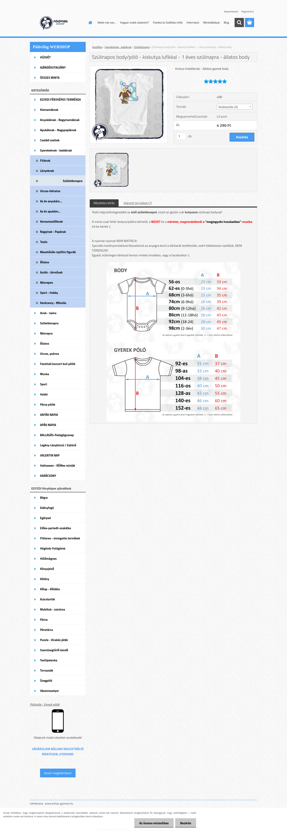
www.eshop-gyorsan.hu (59, 803)
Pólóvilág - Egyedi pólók (45, 704)
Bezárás (185, 823)
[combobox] (234, 106)
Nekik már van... (107, 22)
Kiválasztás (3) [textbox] (228, 106)
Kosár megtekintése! (58, 773)
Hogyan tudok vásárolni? (134, 22)
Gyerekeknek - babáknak (118, 47)
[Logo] (57, 23)
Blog (226, 22)
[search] (239, 22)
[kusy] (181, 136)
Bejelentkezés (231, 11)
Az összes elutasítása (154, 823)
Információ (193, 22)
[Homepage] (90, 22)
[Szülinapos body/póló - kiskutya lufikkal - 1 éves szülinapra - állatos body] (128, 67)
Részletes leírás (104, 203)
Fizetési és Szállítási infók (168, 22)
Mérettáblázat (211, 22)
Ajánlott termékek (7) (138, 203)
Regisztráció (248, 11)
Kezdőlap (97, 47)
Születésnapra (142, 47)
